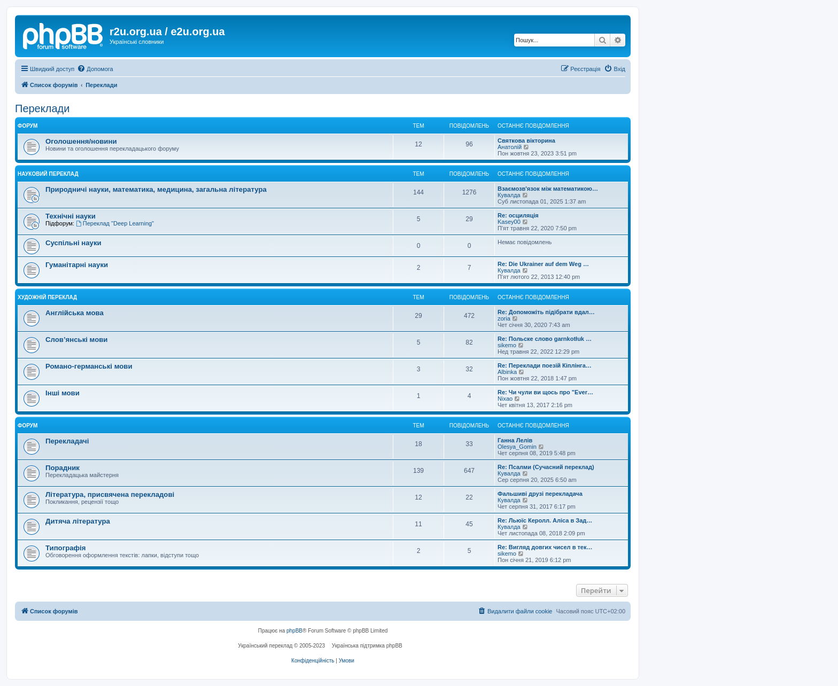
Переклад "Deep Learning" (115, 223)
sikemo (507, 345)
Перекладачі (67, 441)
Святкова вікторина (526, 140)
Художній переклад (47, 297)
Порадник (62, 468)
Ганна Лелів (515, 440)
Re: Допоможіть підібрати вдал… (546, 312)
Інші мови (62, 393)
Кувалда (509, 195)
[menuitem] (95, 69)
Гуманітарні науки (76, 265)
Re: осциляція (518, 215)
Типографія (65, 548)
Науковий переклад (48, 174)
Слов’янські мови (76, 340)
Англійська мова (74, 313)
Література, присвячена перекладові (109, 494)
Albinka (507, 372)
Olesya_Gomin (517, 446)
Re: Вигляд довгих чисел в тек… (545, 547)
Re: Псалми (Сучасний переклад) (546, 467)
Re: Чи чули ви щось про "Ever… (545, 392)
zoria (504, 318)
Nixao (505, 398)
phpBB (294, 631)
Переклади (42, 108)
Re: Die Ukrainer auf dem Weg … (543, 264)
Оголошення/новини (81, 141)
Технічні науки (70, 216)
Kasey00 (509, 222)
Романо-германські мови (89, 366)
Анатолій (510, 147)
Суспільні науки (73, 243)
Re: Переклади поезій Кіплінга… (545, 365)
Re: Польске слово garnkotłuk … (545, 339)
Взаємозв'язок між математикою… (548, 188)
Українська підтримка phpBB (367, 646)
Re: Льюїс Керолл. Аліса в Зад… (545, 520)
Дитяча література (77, 521)
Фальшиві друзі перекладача (540, 493)
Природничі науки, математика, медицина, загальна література (156, 189)
